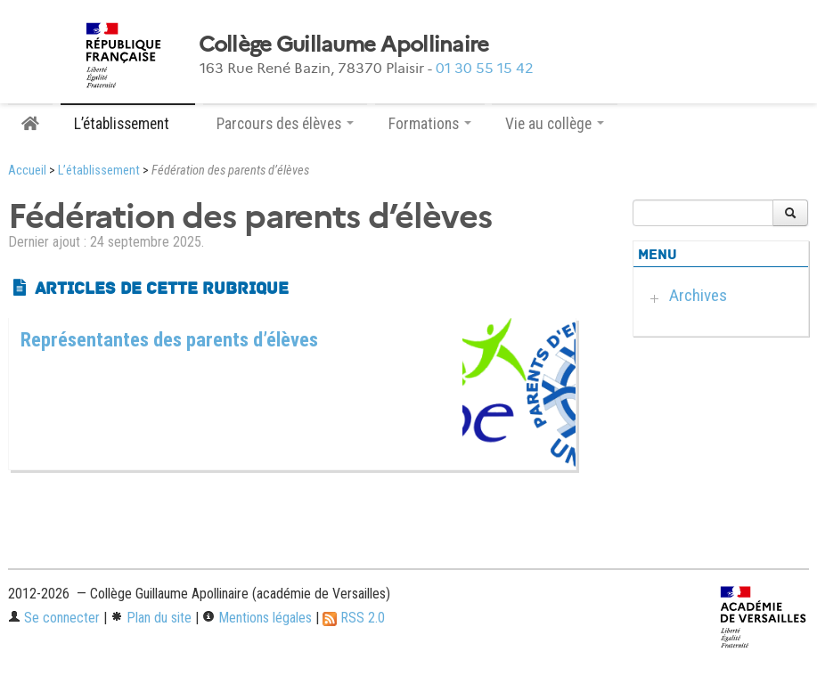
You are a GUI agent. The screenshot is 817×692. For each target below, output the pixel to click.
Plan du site (151, 617)
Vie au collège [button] (554, 124)
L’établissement (99, 170)
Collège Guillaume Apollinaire (344, 44)
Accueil (27, 170)
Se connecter (54, 617)
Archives (698, 295)
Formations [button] (429, 124)
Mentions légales (257, 617)
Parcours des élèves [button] (285, 124)
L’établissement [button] (128, 124)
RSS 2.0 (354, 617)
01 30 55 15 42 (485, 68)
